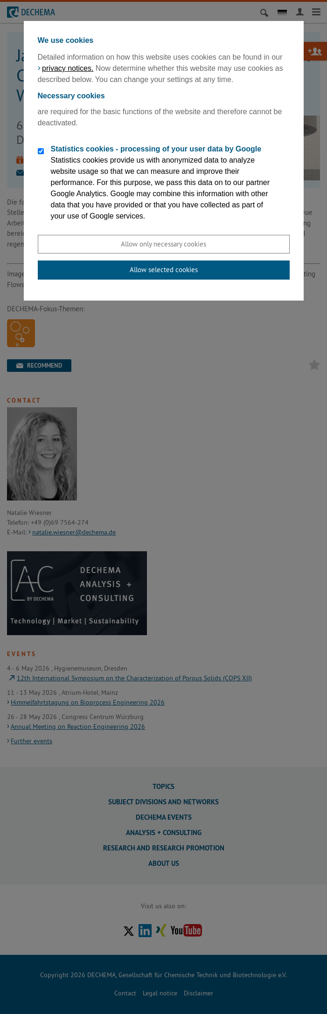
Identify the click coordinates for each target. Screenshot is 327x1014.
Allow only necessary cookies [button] (163, 244)
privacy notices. (67, 68)
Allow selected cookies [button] (164, 269)
